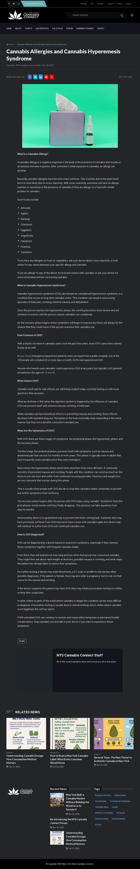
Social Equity (100, 801)
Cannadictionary (85, 28)
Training (83, 4)
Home (9, 28)
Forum (69, 28)
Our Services (42, 28)
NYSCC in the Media (104, 813)
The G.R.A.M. (57, 28)
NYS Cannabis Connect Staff (28, 65)
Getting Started (118, 819)
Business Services (103, 795)
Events (28, 28)
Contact (110, 4)
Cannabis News (102, 807)
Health (22, 641)
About (18, 28)
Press (120, 4)
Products (121, 813)
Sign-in (129, 4)
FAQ (92, 4)
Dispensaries (120, 795)
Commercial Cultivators (120, 801)
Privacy (100, 4)
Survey (100, 28)
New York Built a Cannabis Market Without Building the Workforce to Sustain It (77, 802)
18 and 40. (49, 372)
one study (25, 356)
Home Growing (101, 819)
